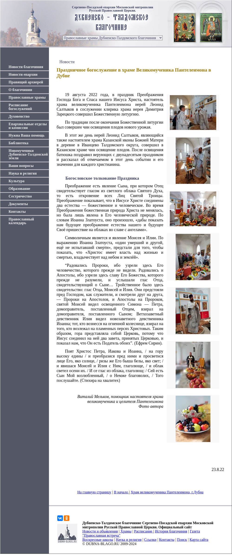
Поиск (182, 540)
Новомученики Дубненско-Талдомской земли (28, 154)
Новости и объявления (100, 531)
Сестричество (20, 196)
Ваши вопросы (21, 166)
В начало (121, 492)
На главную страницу (94, 492)
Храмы (126, 531)
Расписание (143, 531)
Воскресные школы (97, 540)
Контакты (17, 211)
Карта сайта (199, 540)
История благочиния (171, 531)
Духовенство (19, 116)
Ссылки (150, 540)
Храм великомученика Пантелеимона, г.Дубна (167, 492)
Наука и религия (23, 173)
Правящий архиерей (26, 82)
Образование (19, 189)
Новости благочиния (26, 67)
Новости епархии (23, 74)
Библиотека (18, 143)
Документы (18, 204)
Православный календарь (21, 221)
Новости (66, 62)
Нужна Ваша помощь (27, 135)
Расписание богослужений (20, 107)
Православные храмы (27, 97)
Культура (16, 181)
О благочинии (20, 90)
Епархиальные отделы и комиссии (28, 126)
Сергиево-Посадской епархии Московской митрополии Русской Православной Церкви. (112, 9)
